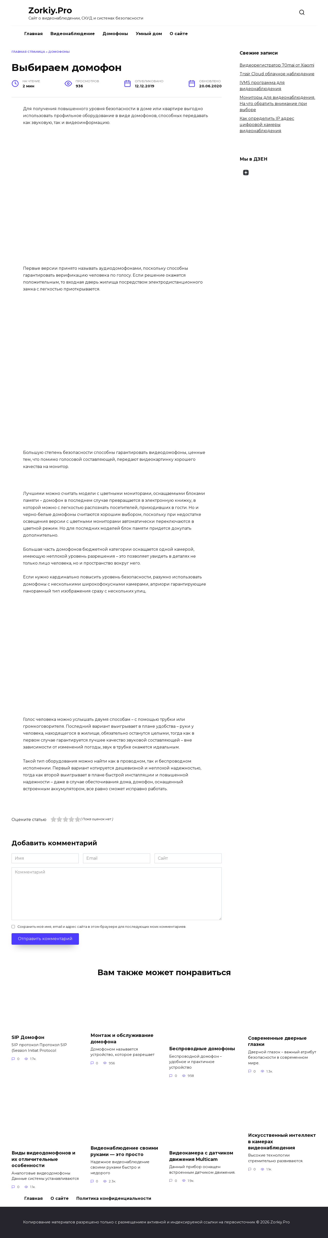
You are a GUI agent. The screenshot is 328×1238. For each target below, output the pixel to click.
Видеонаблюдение (72, 33)
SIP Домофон (28, 1037)
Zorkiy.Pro (50, 10)
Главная (33, 33)
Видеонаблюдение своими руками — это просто (124, 1151)
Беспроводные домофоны (202, 1048)
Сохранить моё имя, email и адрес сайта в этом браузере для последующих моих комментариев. (101, 927)
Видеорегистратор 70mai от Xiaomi (277, 65)
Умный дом (149, 33)
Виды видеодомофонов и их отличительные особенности (43, 1159)
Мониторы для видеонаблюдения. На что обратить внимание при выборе (277, 103)
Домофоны (115, 33)
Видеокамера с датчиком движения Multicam (201, 1156)
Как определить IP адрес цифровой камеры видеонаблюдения (267, 124)
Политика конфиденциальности (113, 1198)
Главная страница (28, 52)
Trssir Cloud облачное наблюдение (277, 73)
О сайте (179, 33)
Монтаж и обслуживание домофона (121, 1038)
